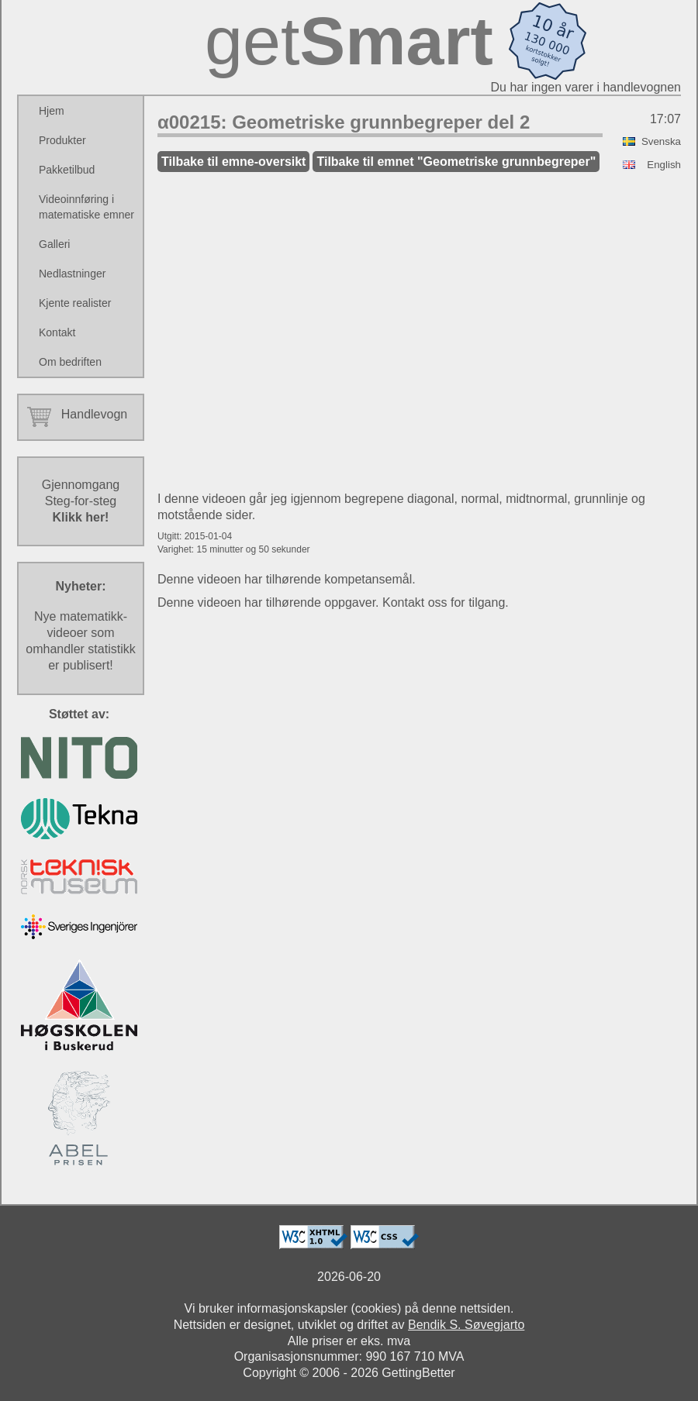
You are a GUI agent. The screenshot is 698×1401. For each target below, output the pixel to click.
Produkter (62, 140)
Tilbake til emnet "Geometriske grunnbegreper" (456, 161)
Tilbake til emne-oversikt (233, 161)
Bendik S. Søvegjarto (466, 1324)
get (349, 40)
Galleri (54, 244)
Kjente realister (75, 303)
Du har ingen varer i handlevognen (586, 87)
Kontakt (57, 332)
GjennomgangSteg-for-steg (81, 501)
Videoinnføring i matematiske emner (86, 207)
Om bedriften (70, 362)
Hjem (51, 111)
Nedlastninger (72, 273)
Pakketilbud (67, 170)
